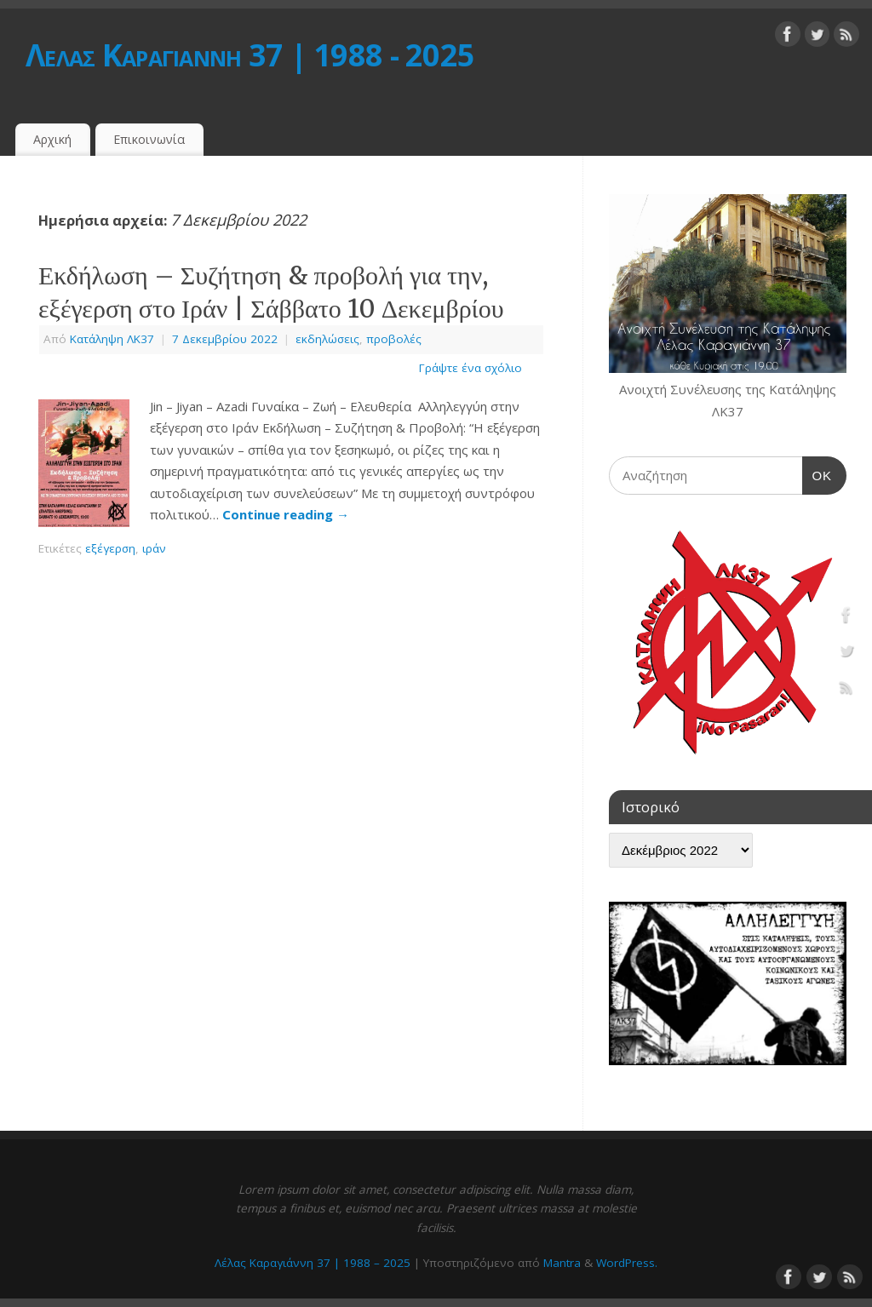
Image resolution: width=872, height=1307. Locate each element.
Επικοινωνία (149, 139)
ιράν (154, 548)
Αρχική (52, 139)
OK (817, 473)
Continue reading (285, 514)
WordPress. (626, 1262)
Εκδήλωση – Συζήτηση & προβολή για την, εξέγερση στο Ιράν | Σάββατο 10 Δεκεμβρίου (271, 291)
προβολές (394, 339)
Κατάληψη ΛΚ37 (112, 339)
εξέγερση (110, 548)
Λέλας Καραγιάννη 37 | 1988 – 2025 (312, 1262)
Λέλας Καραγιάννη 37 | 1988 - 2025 (250, 55)
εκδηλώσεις (327, 339)
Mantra (562, 1262)
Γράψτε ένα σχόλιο (470, 367)
